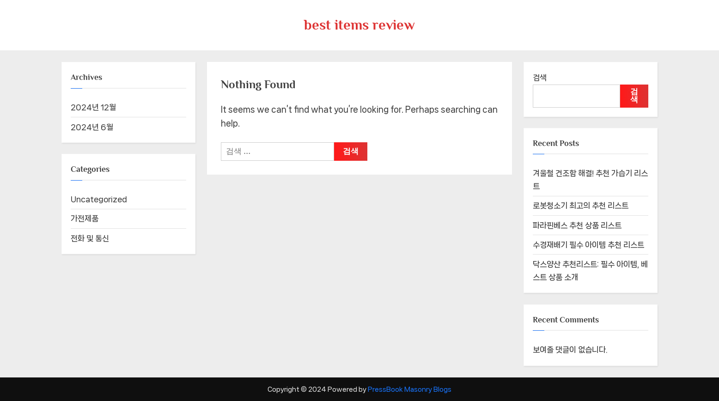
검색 (540, 77)
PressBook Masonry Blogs (409, 389)
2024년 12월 (93, 107)
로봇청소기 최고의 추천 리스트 (580, 205)
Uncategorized (99, 199)
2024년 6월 (92, 127)
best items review (359, 25)
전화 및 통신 (90, 238)
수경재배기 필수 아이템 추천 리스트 (588, 245)
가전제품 (84, 218)
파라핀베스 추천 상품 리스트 (577, 225)
